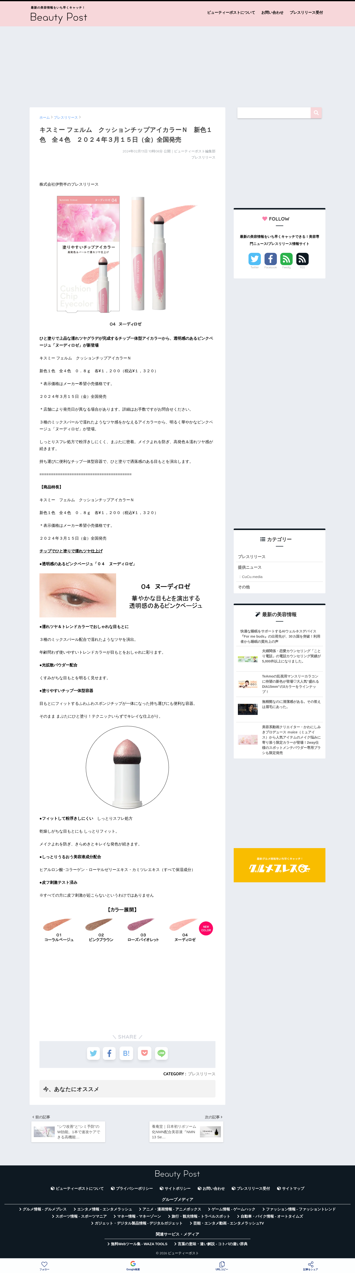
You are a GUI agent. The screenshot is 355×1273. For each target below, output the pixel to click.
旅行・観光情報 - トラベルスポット (201, 1218)
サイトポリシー (178, 1190)
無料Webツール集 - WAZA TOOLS (139, 1245)
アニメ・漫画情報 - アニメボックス (171, 1211)
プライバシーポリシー (134, 1190)
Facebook (271, 267)
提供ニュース (250, 567)
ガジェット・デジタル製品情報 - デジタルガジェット (139, 1225)
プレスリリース (201, 1073)
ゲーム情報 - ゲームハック (233, 1211)
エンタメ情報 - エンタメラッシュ (104, 1211)
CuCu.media (252, 577)
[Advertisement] (177, 64)
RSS (302, 267)
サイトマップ (293, 1190)
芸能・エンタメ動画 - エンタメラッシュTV (228, 1225)
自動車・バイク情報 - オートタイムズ (272, 1218)
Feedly (287, 267)
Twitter (254, 267)
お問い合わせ (272, 12)
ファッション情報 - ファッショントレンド (301, 1211)
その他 (244, 587)
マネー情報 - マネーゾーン (139, 1218)
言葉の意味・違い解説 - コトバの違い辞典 (213, 1245)
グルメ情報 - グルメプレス (45, 1211)
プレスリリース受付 (306, 12)
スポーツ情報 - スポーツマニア (81, 1218)
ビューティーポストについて (231, 12)
